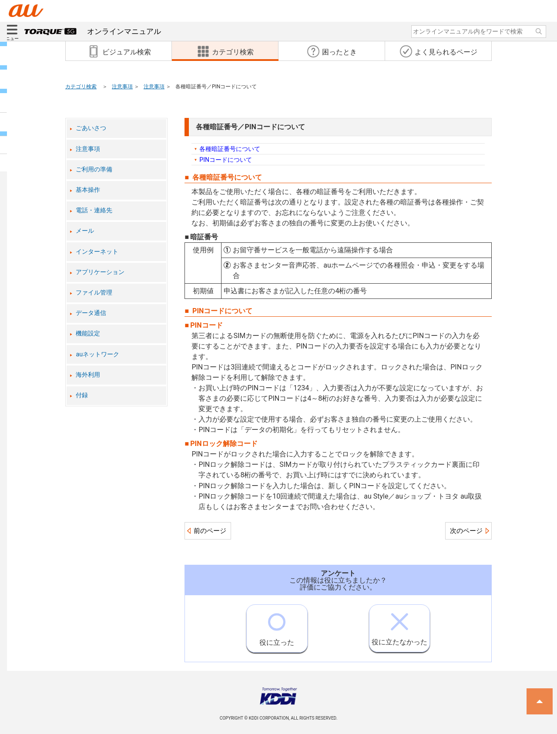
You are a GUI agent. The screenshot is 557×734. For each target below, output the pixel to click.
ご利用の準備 (94, 169)
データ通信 (91, 313)
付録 (82, 395)
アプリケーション (100, 272)
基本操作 (88, 190)
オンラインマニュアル (92, 31)
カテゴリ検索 (81, 87)
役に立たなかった (399, 625)
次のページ (466, 531)
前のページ (210, 531)
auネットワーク (97, 354)
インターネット (97, 251)
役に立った (276, 626)
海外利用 (88, 375)
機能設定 (88, 333)
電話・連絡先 (94, 210)
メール (85, 231)
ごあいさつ (91, 128)
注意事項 (122, 87)
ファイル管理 (94, 292)
